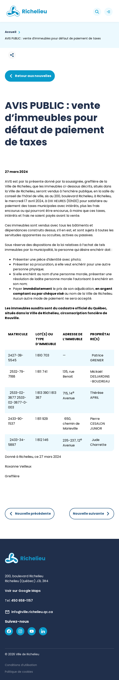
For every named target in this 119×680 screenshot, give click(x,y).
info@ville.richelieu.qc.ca (32, 612)
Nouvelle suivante (91, 513)
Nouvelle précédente (30, 513)
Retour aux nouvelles (30, 76)
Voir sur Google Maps (23, 590)
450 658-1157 (22, 600)
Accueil (10, 32)
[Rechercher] (97, 12)
